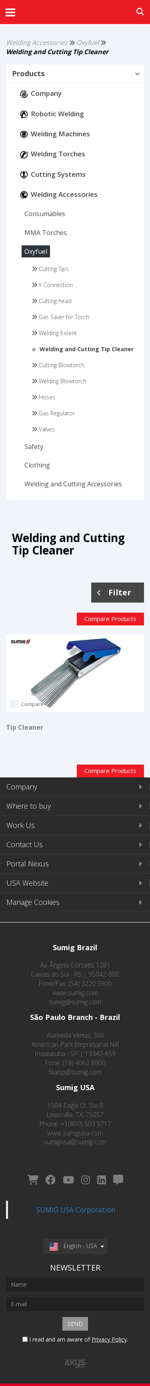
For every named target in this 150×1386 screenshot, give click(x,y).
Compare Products (110, 619)
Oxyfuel (87, 42)
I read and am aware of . (75, 1339)
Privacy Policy (109, 1339)
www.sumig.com (75, 992)
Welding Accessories (37, 42)
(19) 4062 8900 (84, 1062)
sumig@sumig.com (75, 1002)
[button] (75, 74)
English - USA (73, 1246)
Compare (32, 704)
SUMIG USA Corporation (76, 1209)
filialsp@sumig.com (75, 1072)
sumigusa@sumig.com (75, 1141)
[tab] (75, 74)
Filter (114, 592)
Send (75, 1323)
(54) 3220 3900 (90, 983)
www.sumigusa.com (75, 1133)
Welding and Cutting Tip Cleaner (57, 51)
